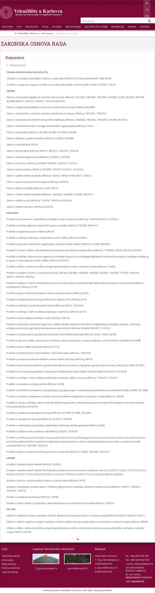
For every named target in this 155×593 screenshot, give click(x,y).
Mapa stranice (9, 563)
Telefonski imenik (10, 555)
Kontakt (145, 26)
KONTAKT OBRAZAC (136, 570)
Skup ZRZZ (7, 33)
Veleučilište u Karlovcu (28, 33)
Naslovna (7, 26)
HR (136, 3)
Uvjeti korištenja (10, 572)
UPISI (19, 26)
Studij (45, 26)
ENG (144, 3)
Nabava (132, 26)
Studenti (57, 26)
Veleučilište (31, 26)
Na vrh (77, 539)
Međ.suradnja (73, 26)
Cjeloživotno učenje (96, 26)
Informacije (117, 26)
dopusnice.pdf (18, 64)
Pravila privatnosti (11, 567)
